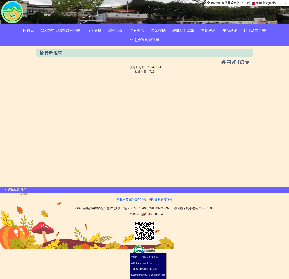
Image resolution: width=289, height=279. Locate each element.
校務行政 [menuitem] (115, 30)
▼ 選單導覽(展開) (16, 189)
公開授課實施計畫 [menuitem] (144, 40)
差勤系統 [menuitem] (229, 30)
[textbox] (264, 3)
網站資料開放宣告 (160, 199)
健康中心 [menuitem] (137, 30)
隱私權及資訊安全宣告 (131, 199)
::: (2, 189)
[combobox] (268, 3)
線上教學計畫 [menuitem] (255, 30)
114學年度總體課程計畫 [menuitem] (60, 30)
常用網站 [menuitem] (208, 30)
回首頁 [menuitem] (28, 30)
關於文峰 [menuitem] (94, 30)
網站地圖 (215, 2)
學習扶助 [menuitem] (158, 30)
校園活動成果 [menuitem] (183, 30)
